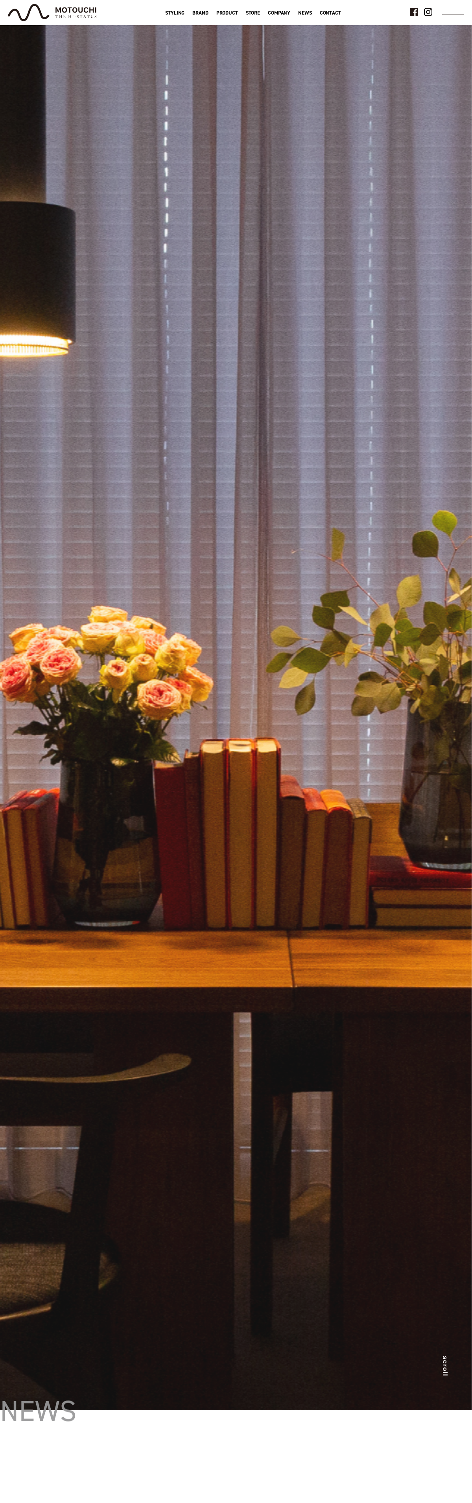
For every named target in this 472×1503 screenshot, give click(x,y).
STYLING (174, 12)
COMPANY (279, 12)
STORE (253, 12)
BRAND (200, 12)
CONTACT (330, 12)
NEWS (305, 12)
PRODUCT (227, 12)
